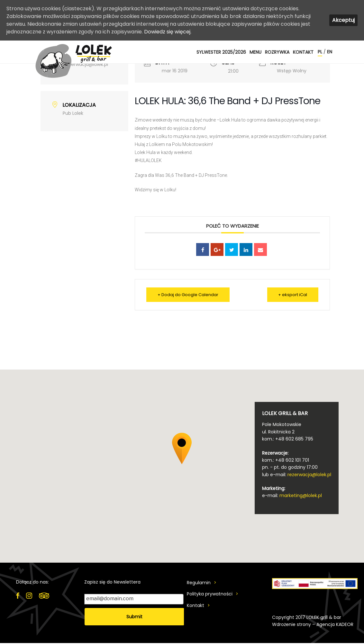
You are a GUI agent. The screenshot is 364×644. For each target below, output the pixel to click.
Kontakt (303, 52)
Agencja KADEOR (334, 624)
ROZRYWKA (277, 52)
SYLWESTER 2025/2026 (221, 52)
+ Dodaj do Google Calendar (188, 295)
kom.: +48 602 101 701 (285, 460)
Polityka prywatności (209, 594)
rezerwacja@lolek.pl (309, 474)
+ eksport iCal (292, 295)
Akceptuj (343, 20)
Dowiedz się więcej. (167, 31)
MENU (255, 52)
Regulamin (199, 582)
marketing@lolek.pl (300, 495)
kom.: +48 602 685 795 (287, 439)
